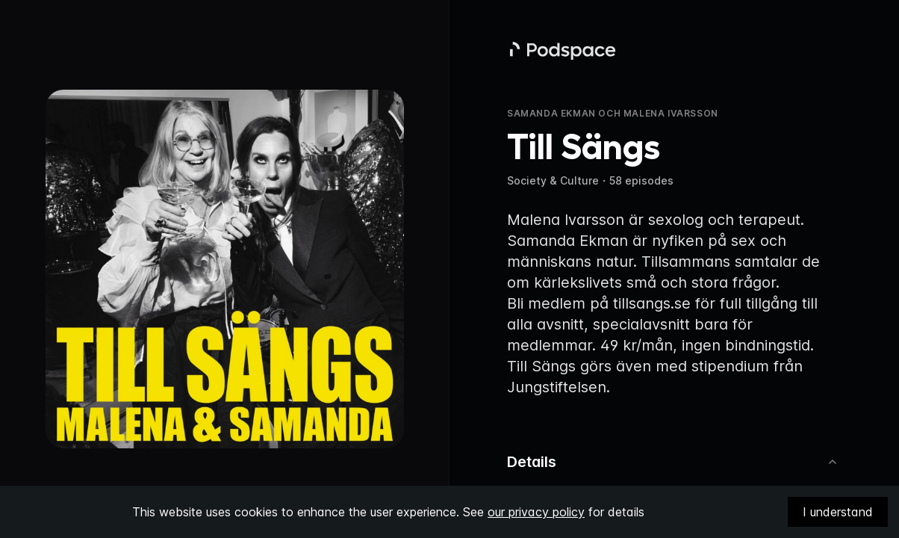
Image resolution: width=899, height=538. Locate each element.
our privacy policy (536, 511)
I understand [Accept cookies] (838, 511)
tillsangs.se (652, 303)
